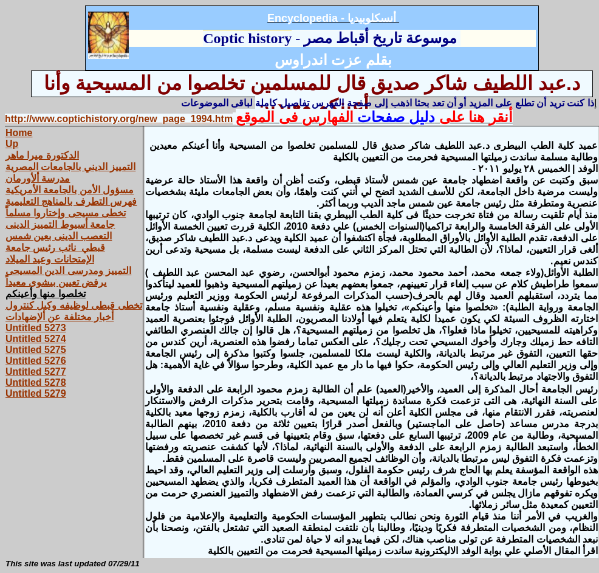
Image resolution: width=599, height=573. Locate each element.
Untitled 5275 (35, 350)
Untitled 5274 (35, 339)
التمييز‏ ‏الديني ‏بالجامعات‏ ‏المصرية (70, 167)
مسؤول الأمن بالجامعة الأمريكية (69, 190)
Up (11, 144)
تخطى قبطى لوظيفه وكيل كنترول (73, 305)
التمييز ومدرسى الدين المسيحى (68, 271)
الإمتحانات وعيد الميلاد (49, 259)
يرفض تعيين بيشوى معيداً (55, 282)
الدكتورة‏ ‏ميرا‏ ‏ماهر (42, 155)
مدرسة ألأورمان (37, 178)
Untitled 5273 (35, 328)
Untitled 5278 (35, 382)
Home (18, 133)
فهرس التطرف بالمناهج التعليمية (71, 201)
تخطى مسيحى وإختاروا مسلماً (65, 213)
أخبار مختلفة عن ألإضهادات (59, 317)
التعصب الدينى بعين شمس (58, 236)
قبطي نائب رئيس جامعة (55, 247)
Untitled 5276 (35, 360)
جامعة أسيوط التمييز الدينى (60, 224)
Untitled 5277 (35, 371)
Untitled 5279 (35, 393)
